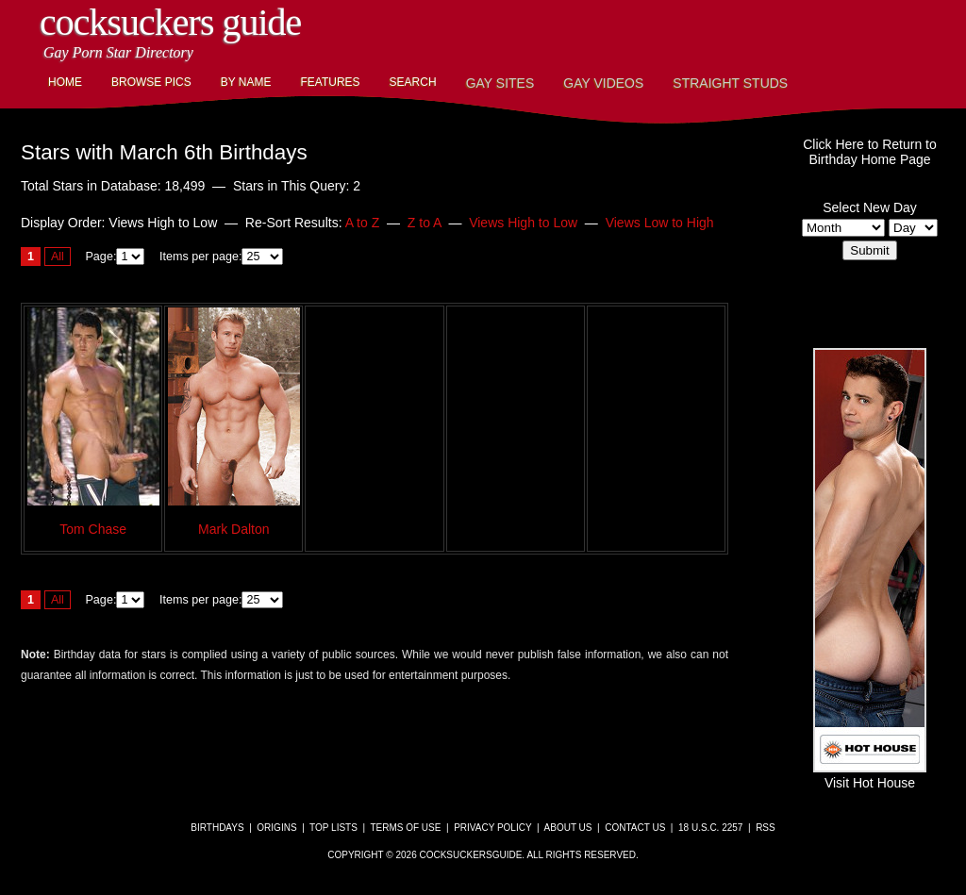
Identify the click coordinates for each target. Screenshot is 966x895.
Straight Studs (730, 83)
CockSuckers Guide (170, 22)
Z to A (424, 222)
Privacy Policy (492, 827)
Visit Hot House (869, 775)
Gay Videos (603, 83)
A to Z (362, 222)
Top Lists (333, 827)
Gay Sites (500, 83)
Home (65, 82)
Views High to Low (523, 222)
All (57, 256)
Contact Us (635, 827)
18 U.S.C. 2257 (710, 827)
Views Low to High (660, 222)
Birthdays (217, 827)
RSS (765, 827)
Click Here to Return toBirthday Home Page (870, 152)
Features (329, 82)
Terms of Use (405, 827)
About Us (568, 827)
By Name (246, 82)
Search (413, 82)
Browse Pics (151, 82)
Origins (276, 827)
